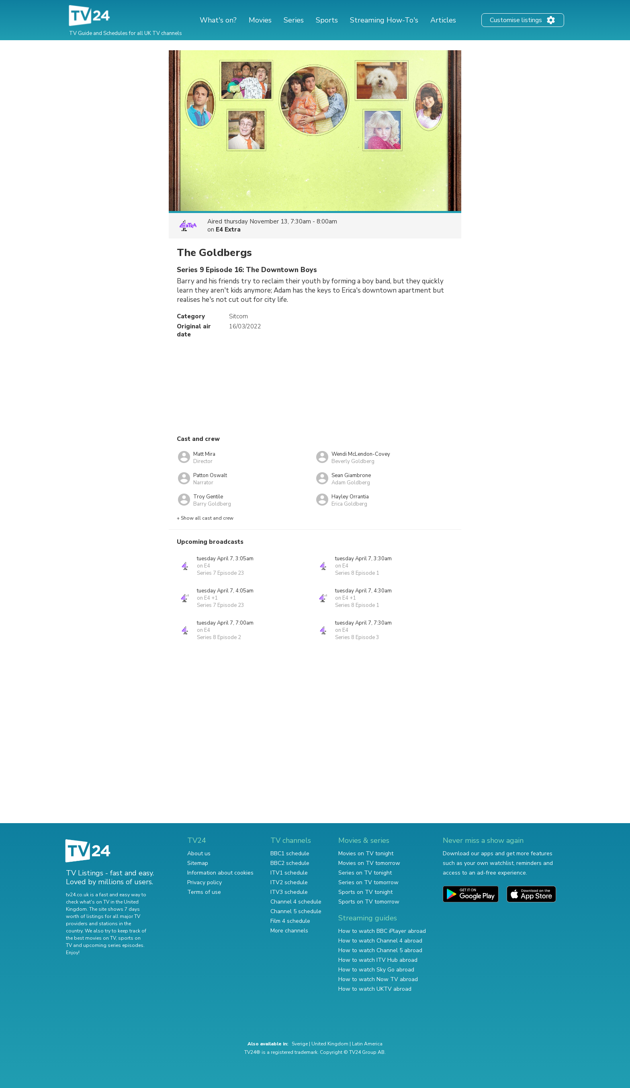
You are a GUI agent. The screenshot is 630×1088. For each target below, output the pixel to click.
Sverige (300, 1044)
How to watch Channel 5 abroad (380, 950)
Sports (327, 20)
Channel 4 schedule (295, 902)
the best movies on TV (91, 938)
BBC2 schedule (289, 863)
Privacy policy (204, 882)
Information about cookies (220, 873)
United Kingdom (329, 1044)
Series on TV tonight (365, 873)
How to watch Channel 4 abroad (380, 941)
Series (294, 20)
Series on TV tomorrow (368, 882)
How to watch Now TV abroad (378, 979)
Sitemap (197, 863)
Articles (443, 20)
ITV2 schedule (289, 882)
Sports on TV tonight (365, 892)
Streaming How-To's (384, 20)
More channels (289, 930)
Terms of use (204, 892)
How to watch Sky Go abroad (376, 969)
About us (199, 853)
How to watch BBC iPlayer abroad (382, 931)
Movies (260, 20)
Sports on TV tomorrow (368, 902)
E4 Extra (228, 229)
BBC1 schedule (289, 853)
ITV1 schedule (289, 873)
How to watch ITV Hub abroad (377, 960)
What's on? (218, 20)
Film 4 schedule (290, 921)
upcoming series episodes (113, 945)
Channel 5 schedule (295, 911)
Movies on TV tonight (365, 853)
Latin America (367, 1044)
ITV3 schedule (289, 892)
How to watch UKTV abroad (374, 989)
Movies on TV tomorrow (369, 863)
